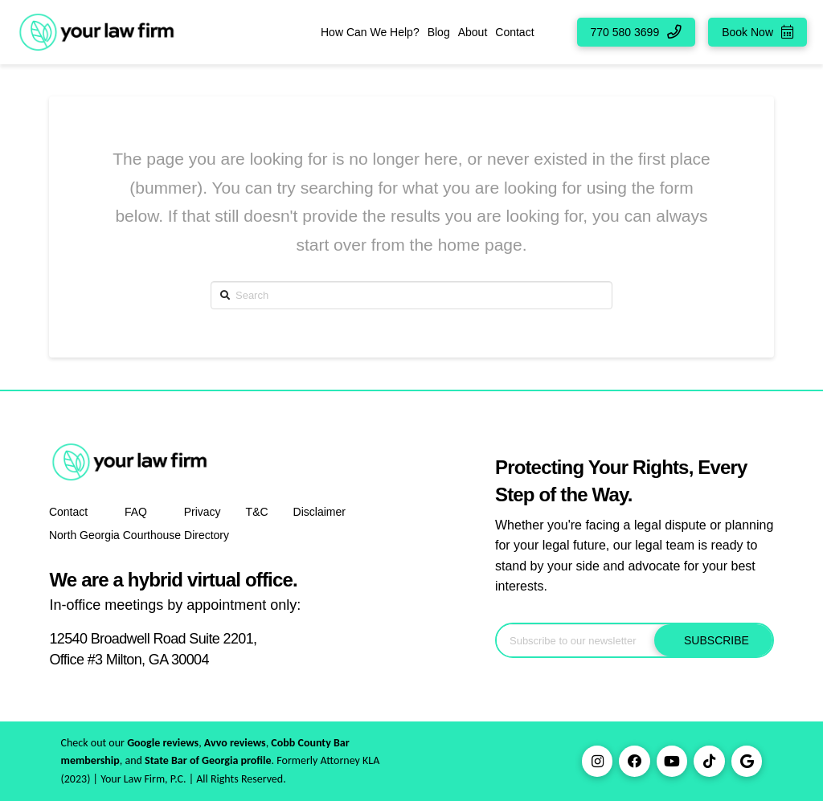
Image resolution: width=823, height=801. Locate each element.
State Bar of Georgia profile (208, 760)
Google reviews (163, 743)
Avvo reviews (235, 743)
